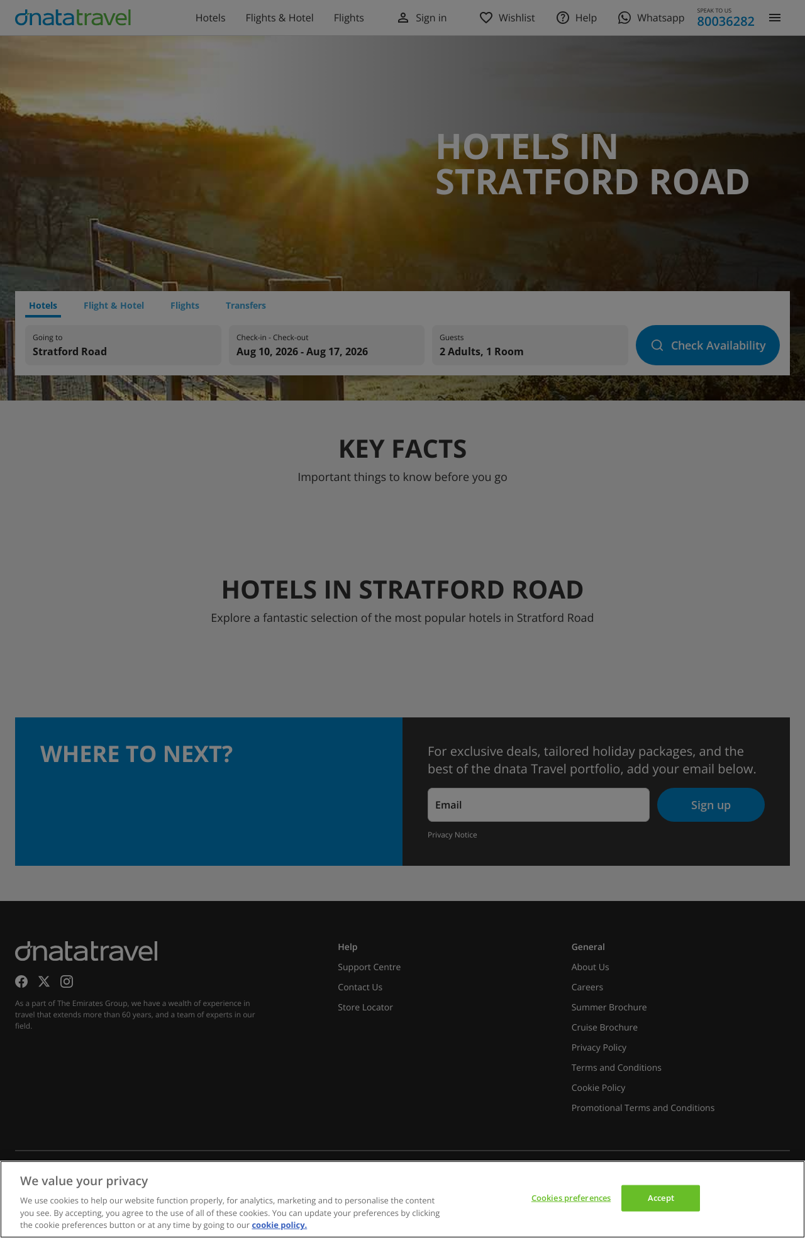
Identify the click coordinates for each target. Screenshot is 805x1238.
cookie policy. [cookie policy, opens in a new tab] (279, 1224)
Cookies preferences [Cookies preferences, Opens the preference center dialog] (571, 1197)
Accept (661, 1197)
